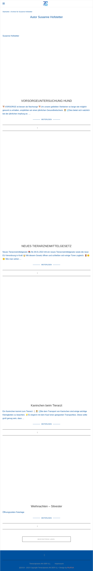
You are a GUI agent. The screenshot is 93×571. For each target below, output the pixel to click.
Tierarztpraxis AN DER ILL (39, 563)
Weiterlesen (46, 119)
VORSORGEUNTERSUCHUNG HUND (46, 100)
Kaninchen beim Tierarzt (46, 405)
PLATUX (70, 567)
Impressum (59, 563)
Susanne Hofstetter (11, 36)
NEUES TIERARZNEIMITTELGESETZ (47, 246)
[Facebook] (44, 555)
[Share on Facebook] (37, 128)
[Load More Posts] (46, 539)
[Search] (89, 3)
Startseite (6, 12)
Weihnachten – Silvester (46, 506)
